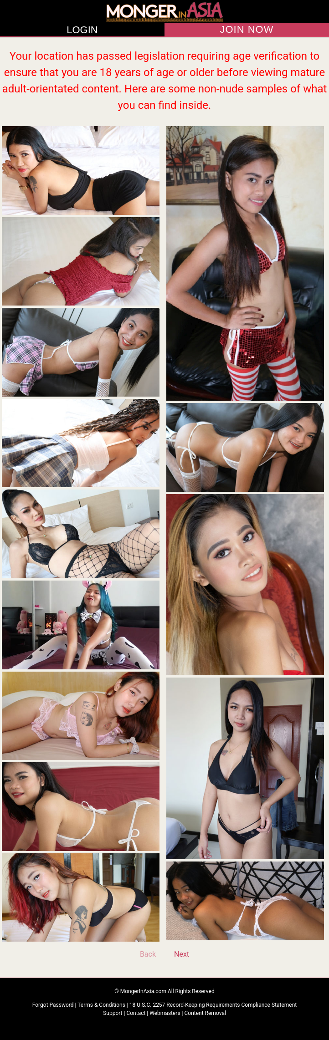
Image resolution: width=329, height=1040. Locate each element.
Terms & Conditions (102, 1005)
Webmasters (164, 1013)
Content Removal (205, 1013)
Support (112, 1013)
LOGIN (82, 30)
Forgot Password (53, 1005)
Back (148, 954)
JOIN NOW (247, 30)
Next (181, 954)
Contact (135, 1013)
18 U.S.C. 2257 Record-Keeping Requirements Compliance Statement (213, 1005)
